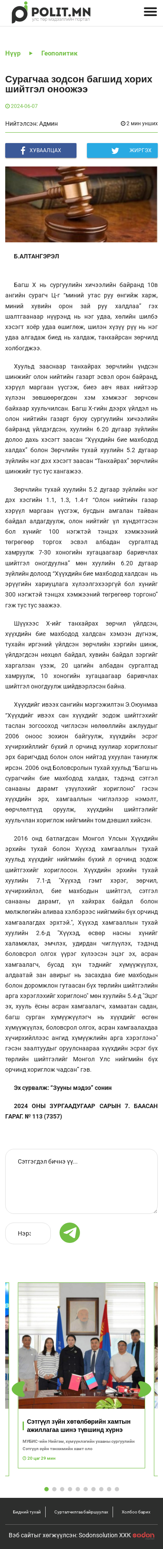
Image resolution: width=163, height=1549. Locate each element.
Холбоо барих (136, 1512)
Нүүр (12, 53)
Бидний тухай (27, 1512)
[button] (144, 1389)
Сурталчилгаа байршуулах (81, 1512)
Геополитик (59, 53)
